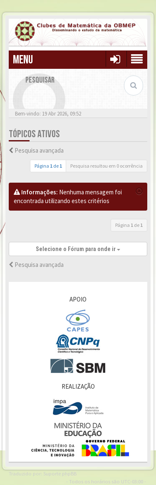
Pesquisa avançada (39, 150)
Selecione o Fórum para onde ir (78, 249)
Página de (48, 166)
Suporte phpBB (60, 473)
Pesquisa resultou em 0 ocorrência (106, 166)
